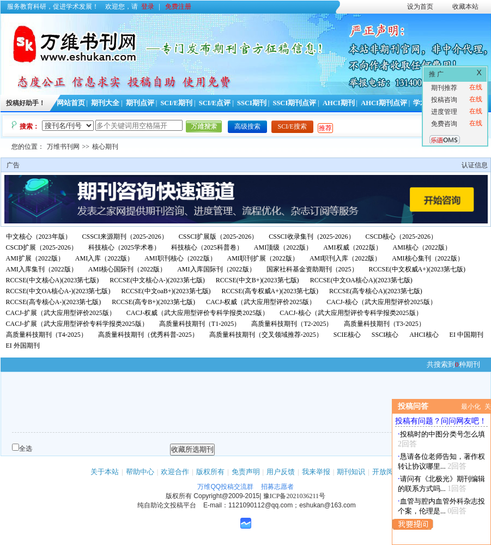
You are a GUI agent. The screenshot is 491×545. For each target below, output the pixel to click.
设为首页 (420, 6)
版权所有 (210, 472)
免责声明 (246, 472)
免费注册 (178, 6)
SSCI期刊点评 (294, 103)
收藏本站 (465, 6)
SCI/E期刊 (176, 103)
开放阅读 (386, 472)
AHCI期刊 (339, 103)
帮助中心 (140, 472)
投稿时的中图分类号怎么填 (442, 434)
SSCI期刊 (251, 103)
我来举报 (316, 472)
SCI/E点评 (215, 103)
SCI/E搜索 (292, 126)
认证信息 (475, 165)
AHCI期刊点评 (384, 103)
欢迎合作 (175, 472)
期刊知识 (351, 472)
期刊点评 (140, 103)
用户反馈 (280, 472)
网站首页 (71, 103)
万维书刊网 (63, 146)
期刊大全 (105, 103)
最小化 (471, 406)
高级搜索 (247, 126)
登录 (147, 6)
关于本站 (104, 472)
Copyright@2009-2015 (226, 496)
